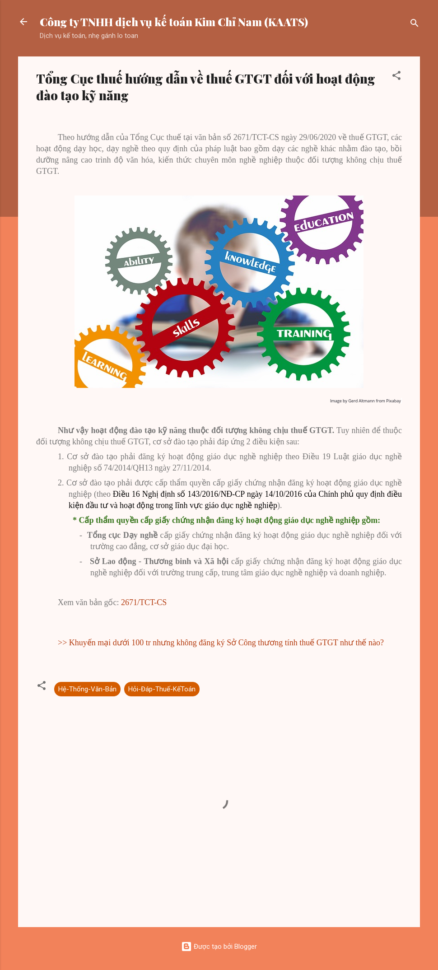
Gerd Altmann (361, 401)
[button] (396, 77)
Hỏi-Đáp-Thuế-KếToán (162, 689)
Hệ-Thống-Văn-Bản (87, 689)
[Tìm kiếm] (414, 24)
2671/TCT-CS (144, 602)
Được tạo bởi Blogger (219, 946)
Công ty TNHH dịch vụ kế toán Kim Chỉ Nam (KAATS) (174, 21)
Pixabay (393, 401)
